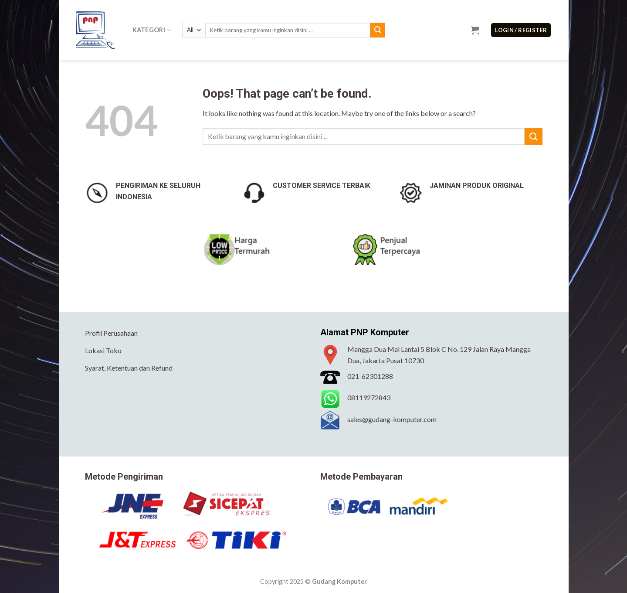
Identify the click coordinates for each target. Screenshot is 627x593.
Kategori (151, 30)
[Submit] (377, 30)
